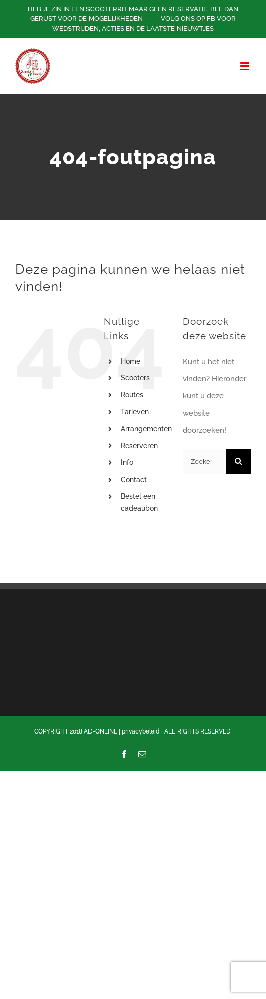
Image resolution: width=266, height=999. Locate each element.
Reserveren (139, 446)
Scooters (135, 378)
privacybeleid (141, 731)
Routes (132, 395)
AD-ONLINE (100, 731)
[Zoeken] (238, 461)
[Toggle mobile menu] (245, 66)
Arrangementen (146, 429)
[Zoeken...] (204, 461)
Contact (134, 480)
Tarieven (135, 412)
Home (130, 361)
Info (127, 462)
